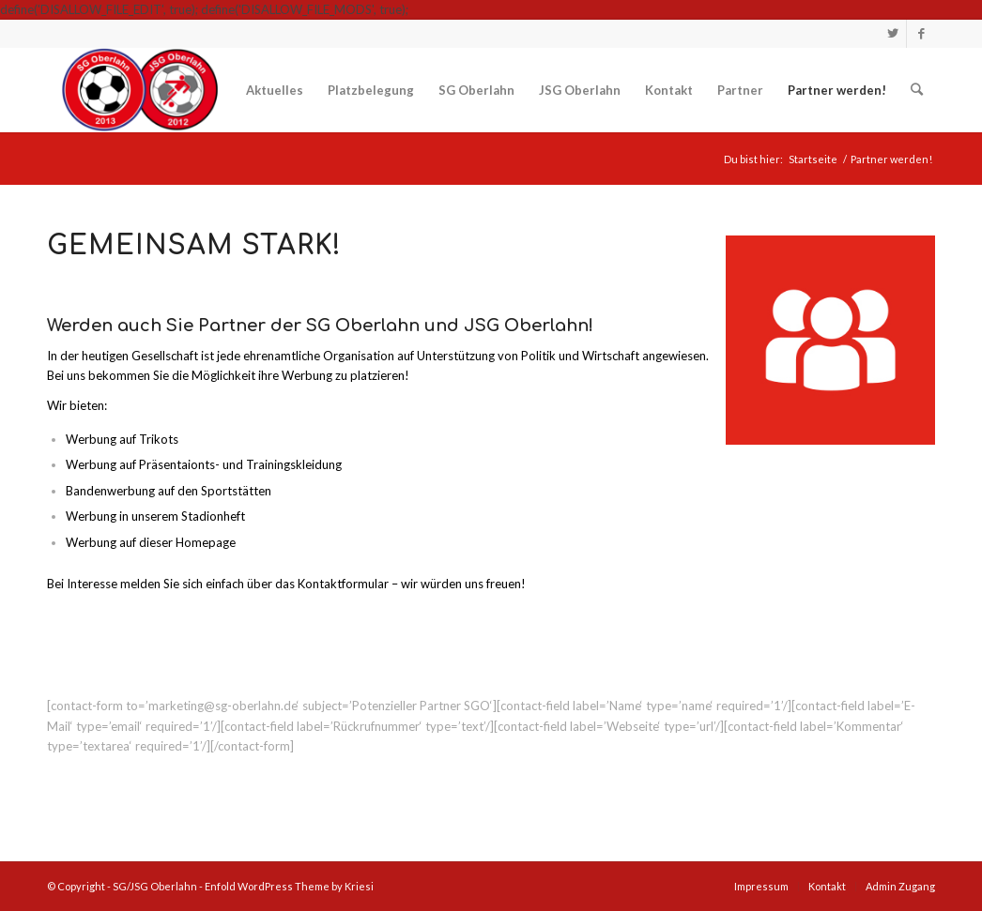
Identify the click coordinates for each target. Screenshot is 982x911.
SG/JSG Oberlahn (155, 886)
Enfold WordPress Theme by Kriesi (289, 886)
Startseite (813, 159)
